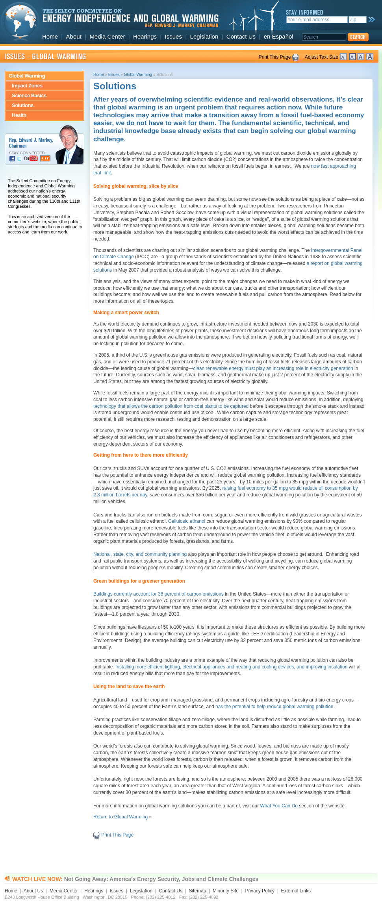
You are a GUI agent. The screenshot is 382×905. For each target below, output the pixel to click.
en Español (278, 36)
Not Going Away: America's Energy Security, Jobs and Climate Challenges (161, 879)
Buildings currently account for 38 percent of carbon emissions (158, 594)
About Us (33, 891)
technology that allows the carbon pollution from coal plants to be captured (170, 406)
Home (50, 36)
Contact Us (241, 36)
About (74, 36)
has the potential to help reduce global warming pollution (274, 706)
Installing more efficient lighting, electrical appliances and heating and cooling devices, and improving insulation (231, 667)
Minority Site (226, 891)
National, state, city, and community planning (140, 554)
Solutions (22, 105)
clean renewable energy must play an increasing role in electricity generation (273, 368)
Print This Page (275, 57)
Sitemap (197, 891)
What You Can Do (279, 806)
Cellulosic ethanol (187, 521)
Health (19, 115)
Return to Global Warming (120, 817)
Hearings (145, 36)
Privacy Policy (259, 891)
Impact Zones (27, 86)
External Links (296, 891)
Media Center (107, 36)
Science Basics (29, 95)
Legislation (204, 36)
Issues (173, 36)
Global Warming (27, 76)
